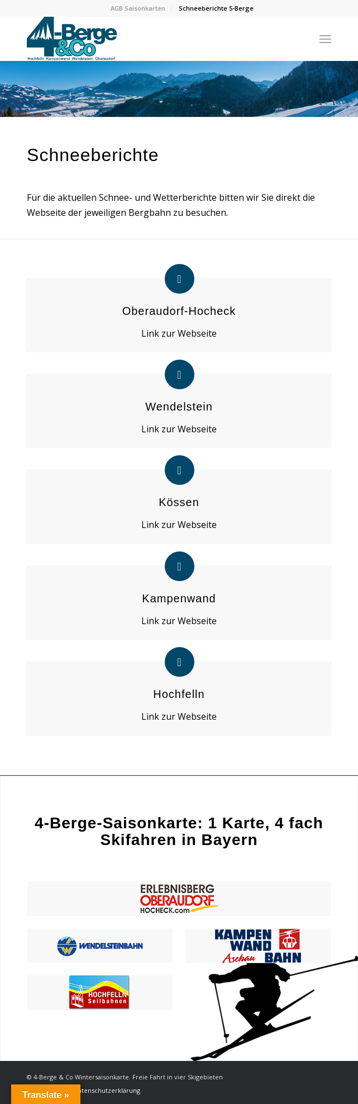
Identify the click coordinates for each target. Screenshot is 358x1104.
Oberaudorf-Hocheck (179, 311)
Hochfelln (178, 694)
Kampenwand (179, 598)
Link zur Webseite (179, 333)
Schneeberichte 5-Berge (216, 8)
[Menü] (325, 38)
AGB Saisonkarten (138, 8)
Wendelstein (179, 406)
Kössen (179, 502)
